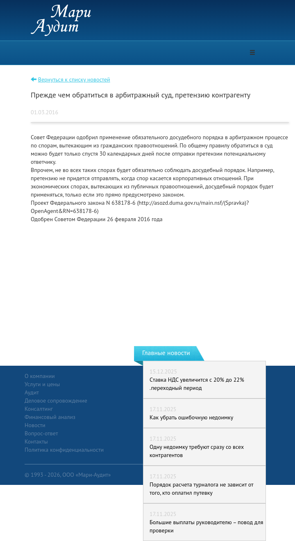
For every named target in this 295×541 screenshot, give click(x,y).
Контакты (36, 441)
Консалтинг (39, 408)
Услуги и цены (42, 384)
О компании (40, 376)
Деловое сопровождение (56, 400)
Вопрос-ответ (41, 433)
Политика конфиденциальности (64, 449)
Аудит (32, 392)
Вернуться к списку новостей (74, 79)
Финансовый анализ (50, 417)
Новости (35, 425)
